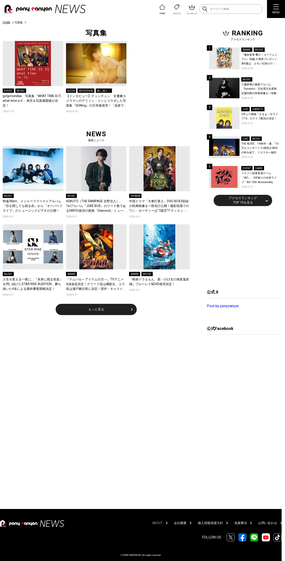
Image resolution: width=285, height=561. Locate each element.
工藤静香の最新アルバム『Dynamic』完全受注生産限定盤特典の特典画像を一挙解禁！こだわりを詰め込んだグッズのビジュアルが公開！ (259, 89)
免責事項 (240, 523)
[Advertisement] (240, 247)
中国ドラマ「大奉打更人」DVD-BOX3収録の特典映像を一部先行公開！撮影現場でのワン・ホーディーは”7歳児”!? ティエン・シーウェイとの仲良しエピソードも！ (159, 206)
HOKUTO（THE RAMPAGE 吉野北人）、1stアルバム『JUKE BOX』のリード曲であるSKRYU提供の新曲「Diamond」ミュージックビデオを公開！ (96, 206)
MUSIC (21, 90)
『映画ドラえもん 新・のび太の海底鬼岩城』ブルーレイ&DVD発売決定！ (159, 281)
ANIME (71, 274)
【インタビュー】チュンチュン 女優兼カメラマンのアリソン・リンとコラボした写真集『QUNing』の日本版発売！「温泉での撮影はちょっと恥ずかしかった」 (96, 101)
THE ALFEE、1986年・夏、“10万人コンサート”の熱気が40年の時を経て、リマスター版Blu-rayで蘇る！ (260, 148)
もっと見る (96, 309)
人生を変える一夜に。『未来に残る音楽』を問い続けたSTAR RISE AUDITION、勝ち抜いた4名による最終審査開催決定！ (33, 284)
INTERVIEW (86, 90)
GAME (259, 168)
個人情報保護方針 (210, 523)
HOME (6, 22)
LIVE (245, 109)
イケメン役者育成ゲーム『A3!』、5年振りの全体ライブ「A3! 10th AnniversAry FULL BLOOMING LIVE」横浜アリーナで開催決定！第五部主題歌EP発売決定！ (259, 178)
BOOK (71, 90)
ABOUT (157, 523)
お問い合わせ (267, 523)
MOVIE (147, 274)
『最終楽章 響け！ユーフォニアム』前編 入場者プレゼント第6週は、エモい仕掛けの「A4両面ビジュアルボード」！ (260, 59)
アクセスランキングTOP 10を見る (243, 200)
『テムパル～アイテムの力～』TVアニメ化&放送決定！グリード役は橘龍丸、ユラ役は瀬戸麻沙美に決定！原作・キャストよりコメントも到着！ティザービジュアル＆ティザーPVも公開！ (96, 284)
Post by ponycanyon (223, 306)
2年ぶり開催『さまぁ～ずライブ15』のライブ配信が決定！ (259, 116)
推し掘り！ (104, 90)
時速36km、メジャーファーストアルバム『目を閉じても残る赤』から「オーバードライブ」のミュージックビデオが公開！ (33, 205)
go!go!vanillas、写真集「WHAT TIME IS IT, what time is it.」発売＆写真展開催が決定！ (32, 100)
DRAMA (135, 196)
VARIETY (257, 109)
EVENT (8, 90)
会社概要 (180, 523)
